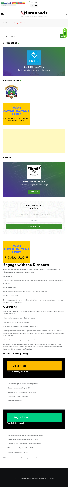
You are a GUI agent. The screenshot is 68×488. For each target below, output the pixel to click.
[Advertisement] (34, 141)
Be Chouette (50, 480)
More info (34, 192)
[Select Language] (8, 5)
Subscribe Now (34, 226)
